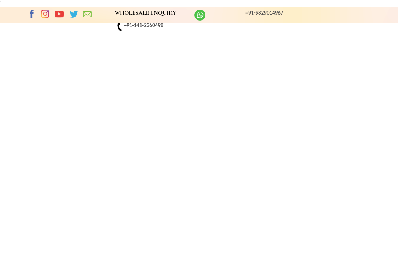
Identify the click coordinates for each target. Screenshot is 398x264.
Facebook (31, 14)
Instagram (45, 14)
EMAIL (87, 14)
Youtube (59, 14)
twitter (73, 14)
